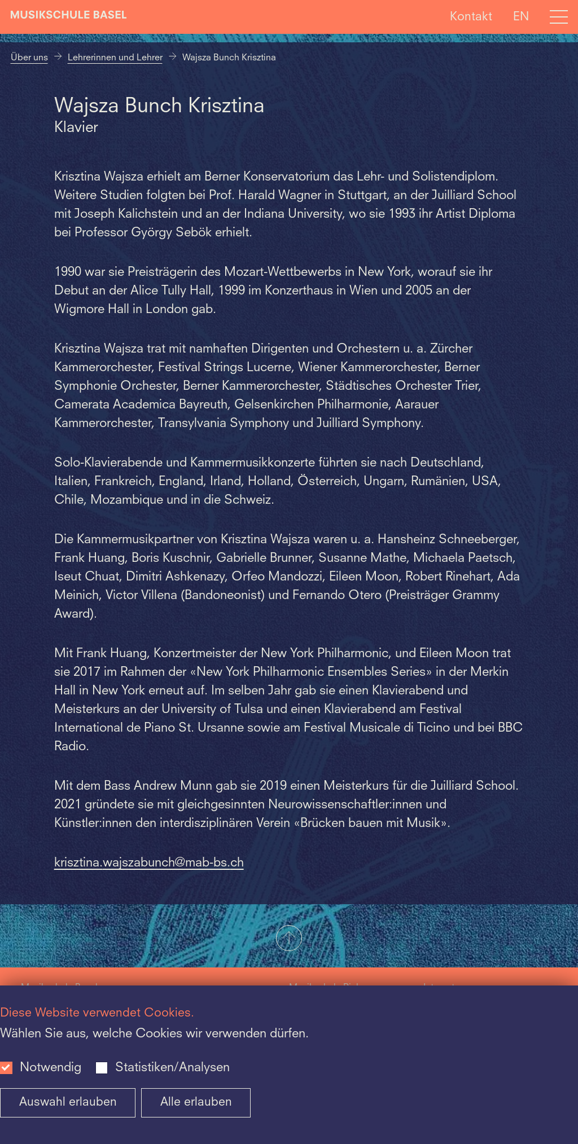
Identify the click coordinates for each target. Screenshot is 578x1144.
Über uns (29, 58)
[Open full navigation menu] (559, 17)
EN (521, 17)
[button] (289, 939)
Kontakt (471, 17)
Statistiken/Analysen (172, 1068)
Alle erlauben (196, 1102)
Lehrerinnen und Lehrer (115, 58)
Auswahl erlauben (68, 1102)
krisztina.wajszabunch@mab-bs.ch (149, 863)
